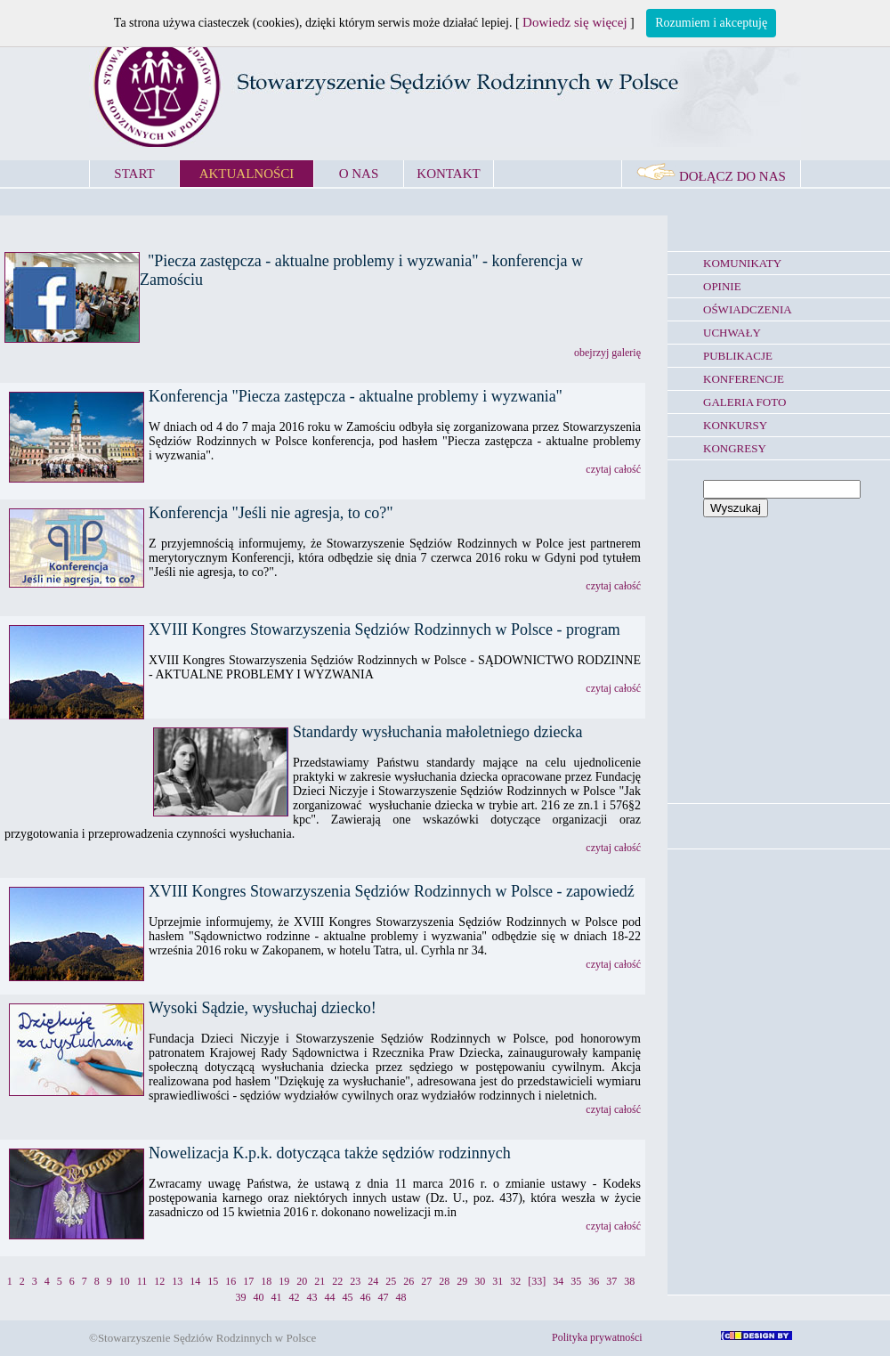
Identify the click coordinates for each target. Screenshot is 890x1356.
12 (159, 1281)
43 (312, 1297)
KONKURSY (735, 425)
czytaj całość (613, 469)
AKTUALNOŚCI (247, 173)
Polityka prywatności (597, 1337)
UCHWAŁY (732, 332)
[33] (537, 1281)
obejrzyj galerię (607, 352)
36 (593, 1281)
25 (390, 1281)
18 (266, 1281)
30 (479, 1281)
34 (558, 1281)
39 (241, 1297)
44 (330, 1297)
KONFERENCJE (743, 379)
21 (319, 1281)
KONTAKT (448, 173)
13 (177, 1281)
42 (294, 1297)
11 (142, 1281)
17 (248, 1281)
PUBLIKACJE (738, 355)
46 (365, 1297)
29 (462, 1281)
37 (611, 1281)
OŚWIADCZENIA (747, 309)
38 (629, 1281)
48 (401, 1297)
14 (195, 1281)
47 (383, 1297)
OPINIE (722, 286)
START (134, 173)
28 (444, 1281)
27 (426, 1281)
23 (355, 1281)
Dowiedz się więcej (574, 22)
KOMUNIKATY (742, 263)
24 (373, 1281)
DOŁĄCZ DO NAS (711, 176)
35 (575, 1281)
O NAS (359, 173)
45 (348, 1297)
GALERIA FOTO (744, 402)
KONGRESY (734, 448)
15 (212, 1281)
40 (259, 1297)
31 (497, 1281)
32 (515, 1281)
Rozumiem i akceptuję (711, 22)
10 (124, 1281)
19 (284, 1281)
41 (276, 1297)
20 (301, 1281)
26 (408, 1281)
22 (337, 1281)
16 (230, 1281)
